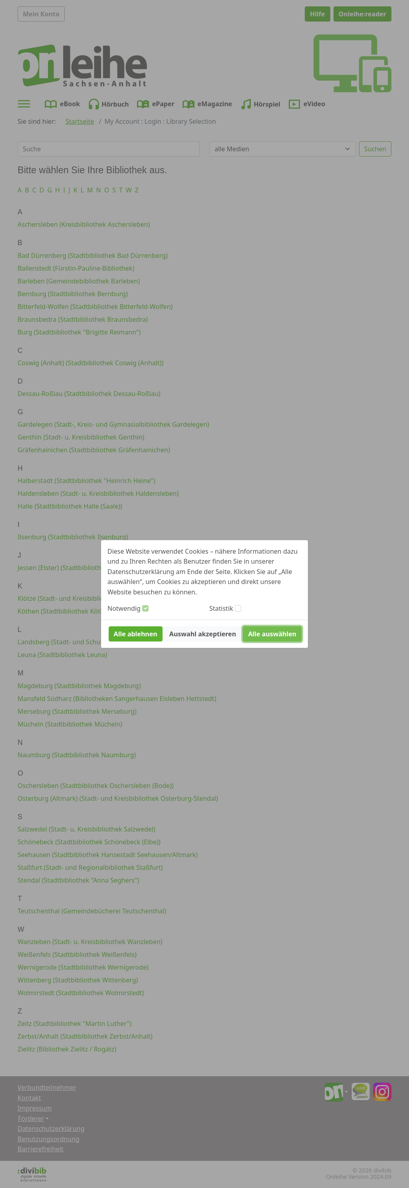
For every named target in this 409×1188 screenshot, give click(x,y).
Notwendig (124, 608)
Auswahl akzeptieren (202, 634)
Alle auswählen (272, 634)
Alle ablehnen (135, 634)
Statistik (221, 608)
